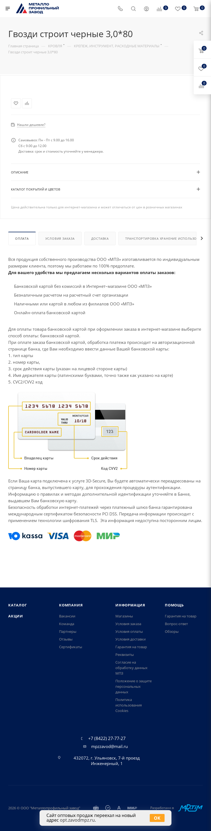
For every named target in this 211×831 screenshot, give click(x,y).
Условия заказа (60, 251)
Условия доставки (130, 639)
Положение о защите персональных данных (133, 686)
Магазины (124, 616)
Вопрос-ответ (176, 623)
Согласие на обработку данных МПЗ (131, 668)
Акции (15, 616)
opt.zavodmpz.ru (77, 820)
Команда (66, 623)
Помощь (174, 605)
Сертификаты (70, 646)
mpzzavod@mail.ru (109, 746)
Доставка (100, 251)
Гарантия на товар (131, 646)
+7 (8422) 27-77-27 (107, 738)
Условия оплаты (129, 631)
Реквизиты (124, 654)
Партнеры (67, 631)
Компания (71, 605)
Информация (130, 605)
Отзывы (66, 639)
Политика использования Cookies (128, 705)
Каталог (17, 605)
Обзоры (172, 631)
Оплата (22, 251)
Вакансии (67, 616)
